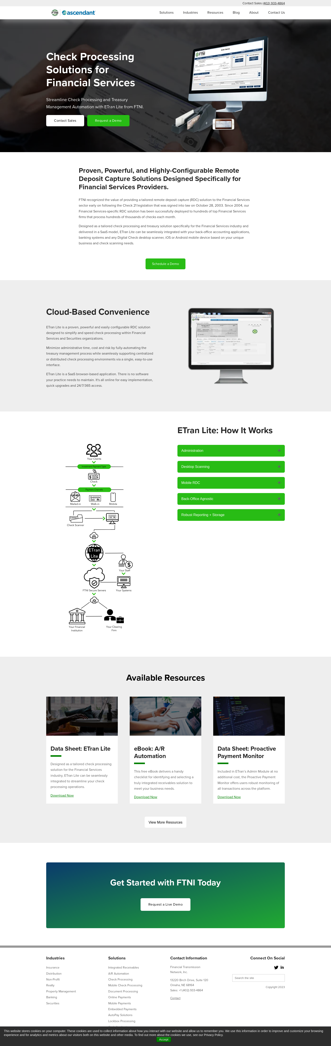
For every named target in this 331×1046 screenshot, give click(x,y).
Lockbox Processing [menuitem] (121, 1021)
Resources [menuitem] (215, 12)
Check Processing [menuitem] (120, 979)
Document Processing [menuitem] (123, 991)
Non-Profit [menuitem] (53, 979)
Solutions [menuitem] (166, 12)
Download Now (62, 795)
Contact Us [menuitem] (276, 12)
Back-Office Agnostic (197, 499)
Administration (192, 450)
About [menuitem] (254, 12)
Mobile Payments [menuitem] (119, 1003)
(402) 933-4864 (274, 3)
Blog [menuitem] (236, 12)
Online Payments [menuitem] (119, 997)
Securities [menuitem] (52, 1003)
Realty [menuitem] (50, 985)
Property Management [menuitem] (61, 991)
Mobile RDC (190, 483)
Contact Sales (65, 120)
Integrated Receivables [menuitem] (123, 967)
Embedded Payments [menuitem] (122, 1009)
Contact (175, 998)
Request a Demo (108, 120)
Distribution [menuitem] (54, 973)
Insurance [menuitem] (52, 967)
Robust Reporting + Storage (202, 515)
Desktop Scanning (195, 467)
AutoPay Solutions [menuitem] (120, 1015)
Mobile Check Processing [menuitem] (125, 985)
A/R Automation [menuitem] (118, 973)
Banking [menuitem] (51, 997)
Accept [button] (164, 1039)
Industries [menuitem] (190, 12)
